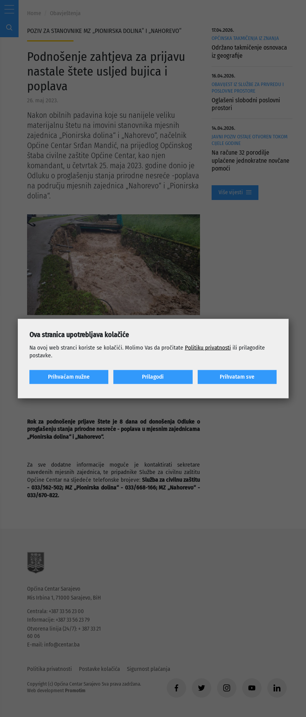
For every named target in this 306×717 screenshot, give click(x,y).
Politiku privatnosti (208, 347)
